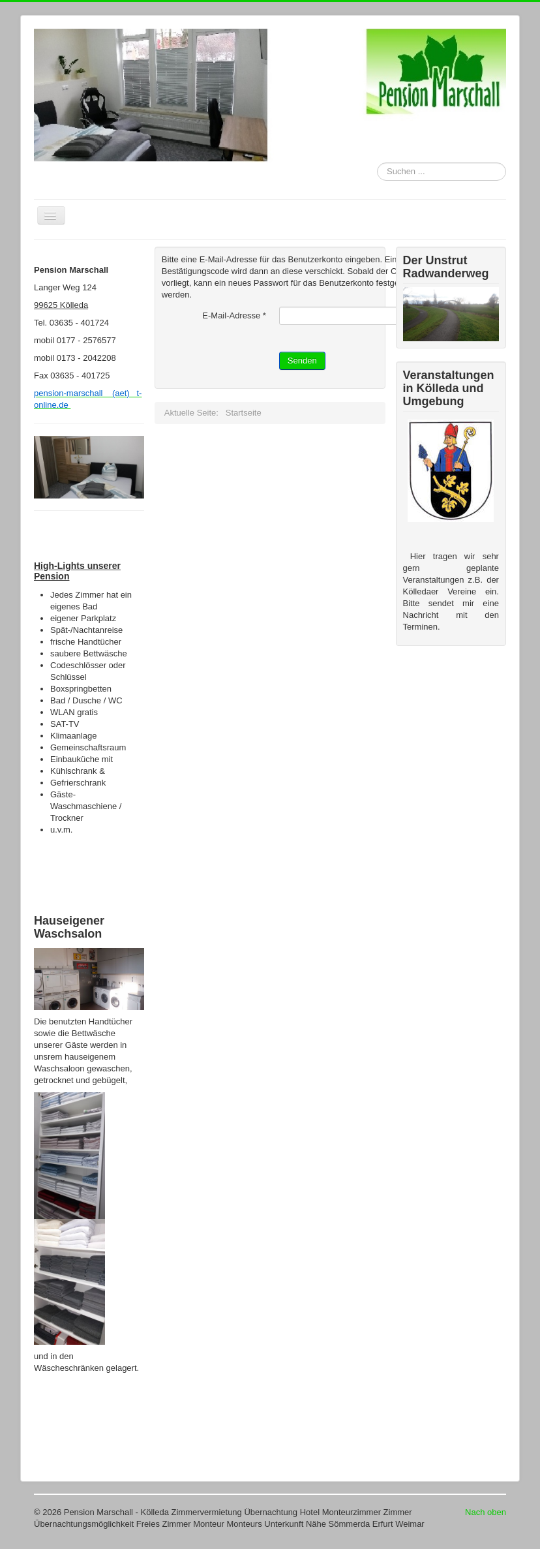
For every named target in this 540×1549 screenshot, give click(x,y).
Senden (302, 360)
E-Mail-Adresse (234, 315)
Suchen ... (377, 162)
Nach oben (485, 1512)
